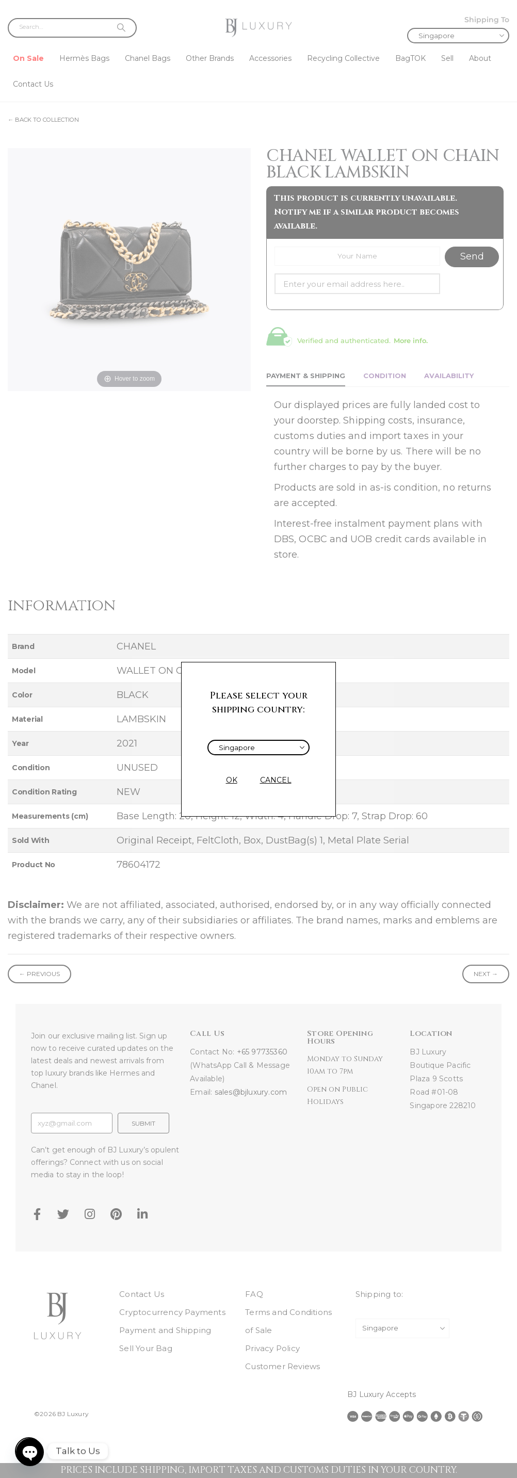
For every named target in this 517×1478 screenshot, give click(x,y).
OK (231, 780)
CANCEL (276, 780)
